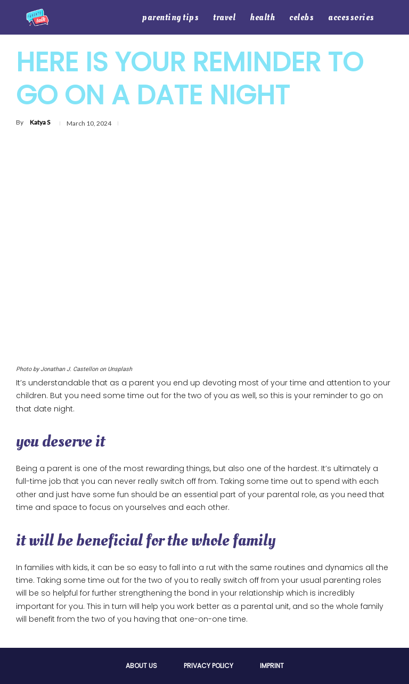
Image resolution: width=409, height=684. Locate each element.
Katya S (40, 122)
